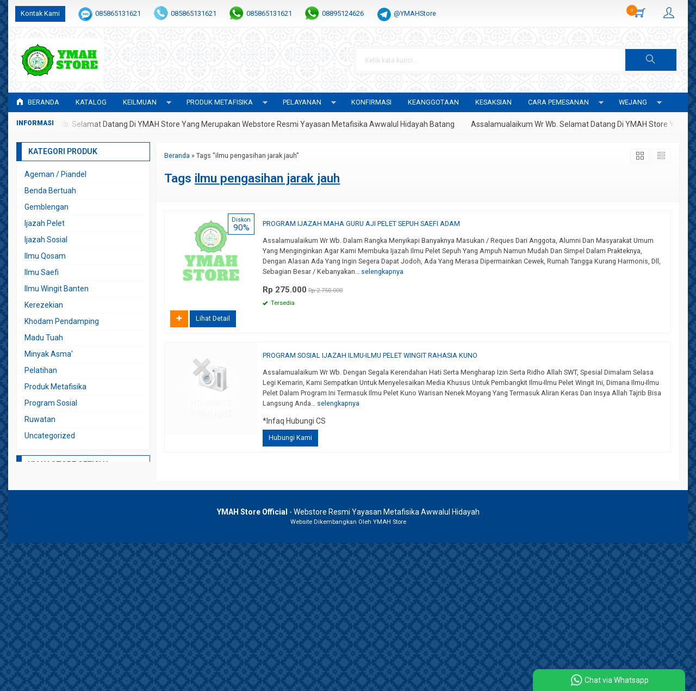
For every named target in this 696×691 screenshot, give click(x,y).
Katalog (91, 102)
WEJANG (633, 102)
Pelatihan (40, 370)
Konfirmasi (371, 102)
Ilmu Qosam (45, 256)
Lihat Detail (213, 318)
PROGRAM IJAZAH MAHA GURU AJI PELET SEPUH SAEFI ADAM (361, 223)
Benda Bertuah (50, 190)
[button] (650, 60)
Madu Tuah (43, 337)
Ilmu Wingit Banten (56, 288)
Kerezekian (43, 305)
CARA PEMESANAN (558, 102)
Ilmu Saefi (41, 272)
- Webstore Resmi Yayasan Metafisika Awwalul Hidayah (348, 511)
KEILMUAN (140, 102)
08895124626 (343, 13)
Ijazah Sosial (45, 239)
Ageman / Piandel (55, 174)
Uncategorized (49, 435)
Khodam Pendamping (61, 321)
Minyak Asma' (48, 354)
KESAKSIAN (493, 102)
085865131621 (118, 13)
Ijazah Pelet (44, 223)
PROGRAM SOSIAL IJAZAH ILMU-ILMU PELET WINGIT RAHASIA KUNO (370, 355)
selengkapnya (382, 271)
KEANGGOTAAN (433, 102)
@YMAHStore (415, 13)
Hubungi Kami (290, 437)
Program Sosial (50, 403)
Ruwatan (39, 419)
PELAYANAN (302, 102)
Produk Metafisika (55, 386)
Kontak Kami (40, 13)
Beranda (37, 102)
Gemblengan (46, 207)
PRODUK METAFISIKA (220, 102)
